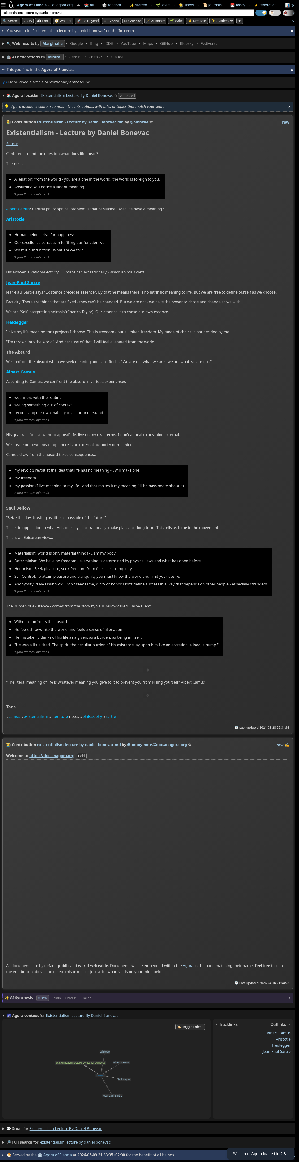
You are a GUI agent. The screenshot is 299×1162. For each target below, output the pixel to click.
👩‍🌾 (8, 122)
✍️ (287, 744)
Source (12, 143)
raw (285, 122)
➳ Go (28, 21)
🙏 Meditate (197, 21)
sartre (110, 716)
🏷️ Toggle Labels (190, 1027)
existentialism (36, 716)
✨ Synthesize (222, 21)
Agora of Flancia (57, 1155)
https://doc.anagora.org (51, 755)
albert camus (279, 1033)
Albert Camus (18, 209)
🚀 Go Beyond (88, 21)
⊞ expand (111, 21)
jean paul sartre (277, 1051)
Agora (188, 965)
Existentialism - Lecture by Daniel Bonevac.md (80, 122)
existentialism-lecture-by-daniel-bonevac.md (79, 744)
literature (60, 716)
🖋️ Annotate (155, 21)
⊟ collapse (132, 21)
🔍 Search (11, 21)
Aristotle (15, 219)
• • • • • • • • (113, 43)
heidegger (281, 1045)
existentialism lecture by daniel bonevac (66, 1128)
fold (81, 756)
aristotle (283, 1039)
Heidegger (17, 322)
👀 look (43, 21)
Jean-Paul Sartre (23, 282)
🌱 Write (176, 21)
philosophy (92, 716)
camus (14, 716)
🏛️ (40, 1155)
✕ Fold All (127, 96)
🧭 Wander (63, 21)
